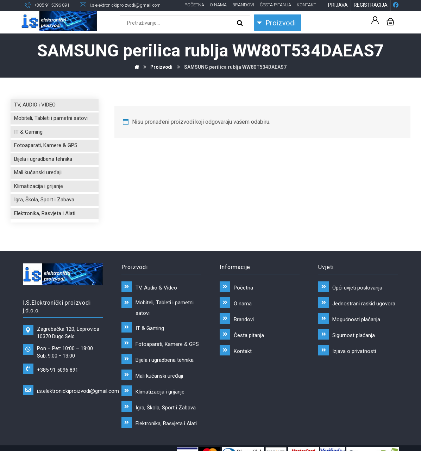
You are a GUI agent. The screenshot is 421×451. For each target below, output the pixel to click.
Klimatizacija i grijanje (38, 186)
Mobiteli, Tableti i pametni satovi (51, 119)
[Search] (241, 23)
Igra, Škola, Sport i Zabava (44, 200)
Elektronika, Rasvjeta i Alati (44, 214)
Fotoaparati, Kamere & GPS (45, 146)
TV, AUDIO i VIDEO (35, 105)
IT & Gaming (28, 132)
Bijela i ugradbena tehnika (43, 159)
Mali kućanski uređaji (38, 173)
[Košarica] (390, 21)
